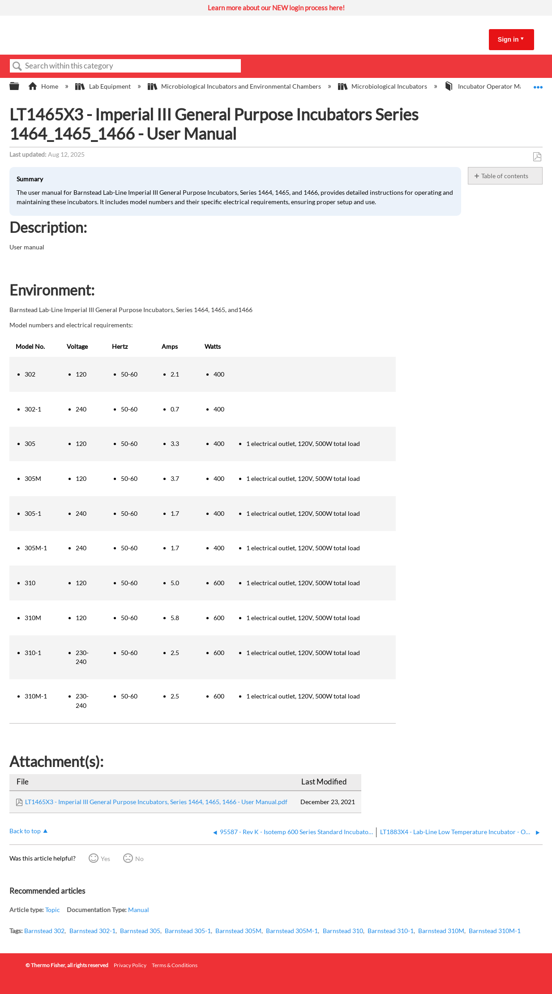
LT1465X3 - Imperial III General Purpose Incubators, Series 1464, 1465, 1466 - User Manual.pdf (156, 801)
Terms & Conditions (174, 965)
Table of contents (504, 176)
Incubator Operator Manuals (491, 86)
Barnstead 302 (44, 930)
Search (17, 66)
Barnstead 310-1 (391, 930)
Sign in (508, 39)
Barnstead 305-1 (188, 930)
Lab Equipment (103, 86)
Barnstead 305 (140, 930)
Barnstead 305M (238, 930)
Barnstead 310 (343, 930)
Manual (138, 909)
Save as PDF (537, 157)
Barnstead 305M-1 (292, 930)
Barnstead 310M (441, 930)
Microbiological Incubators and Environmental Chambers (235, 86)
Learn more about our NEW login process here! (276, 8)
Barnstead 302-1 (92, 930)
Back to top (25, 831)
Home (44, 86)
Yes (105, 858)
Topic (52, 909)
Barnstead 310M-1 (495, 930)
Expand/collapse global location (538, 84)
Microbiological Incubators (383, 86)
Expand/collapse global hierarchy (20, 86)
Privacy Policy (130, 965)
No (139, 858)
